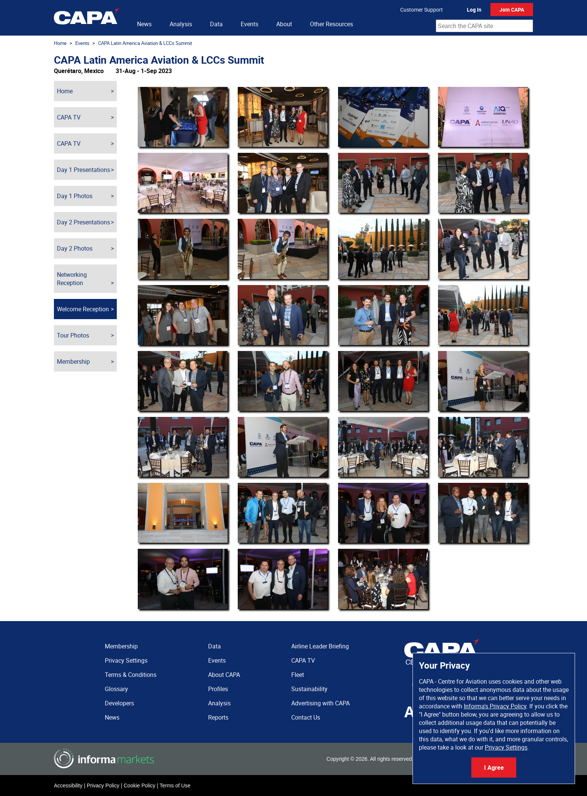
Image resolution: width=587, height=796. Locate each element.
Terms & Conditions (130, 675)
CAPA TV (68, 117)
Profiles (218, 689)
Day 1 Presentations (83, 170)
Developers (119, 703)
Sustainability (309, 689)
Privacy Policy (103, 786)
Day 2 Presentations (83, 222)
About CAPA (224, 675)
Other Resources (331, 24)
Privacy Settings (506, 747)
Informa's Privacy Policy (495, 706)
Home (60, 43)
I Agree (494, 767)
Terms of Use (174, 786)
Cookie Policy (139, 786)
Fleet (297, 675)
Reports (218, 717)
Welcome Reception (83, 309)
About (284, 24)
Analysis (181, 24)
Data (216, 24)
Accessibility (68, 786)
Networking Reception (72, 278)
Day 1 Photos (74, 196)
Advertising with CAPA (320, 703)
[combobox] (484, 25)
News (144, 24)
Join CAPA (511, 9)
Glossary (116, 689)
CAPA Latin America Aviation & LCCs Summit (145, 43)
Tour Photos (73, 335)
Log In (474, 9)
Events (249, 24)
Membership (73, 361)
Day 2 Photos (74, 248)
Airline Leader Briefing (320, 646)
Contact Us (305, 717)
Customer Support (421, 9)
